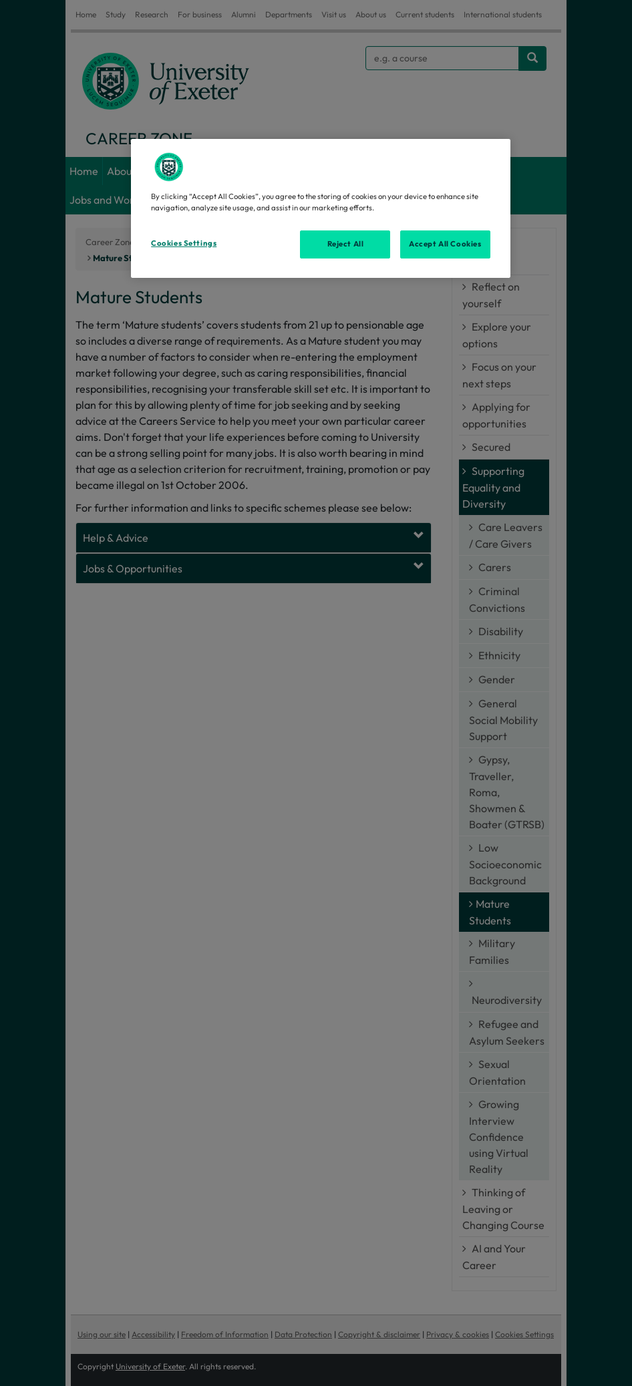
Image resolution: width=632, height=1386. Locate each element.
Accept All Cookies (445, 243)
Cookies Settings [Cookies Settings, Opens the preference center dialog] (183, 243)
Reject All (345, 243)
